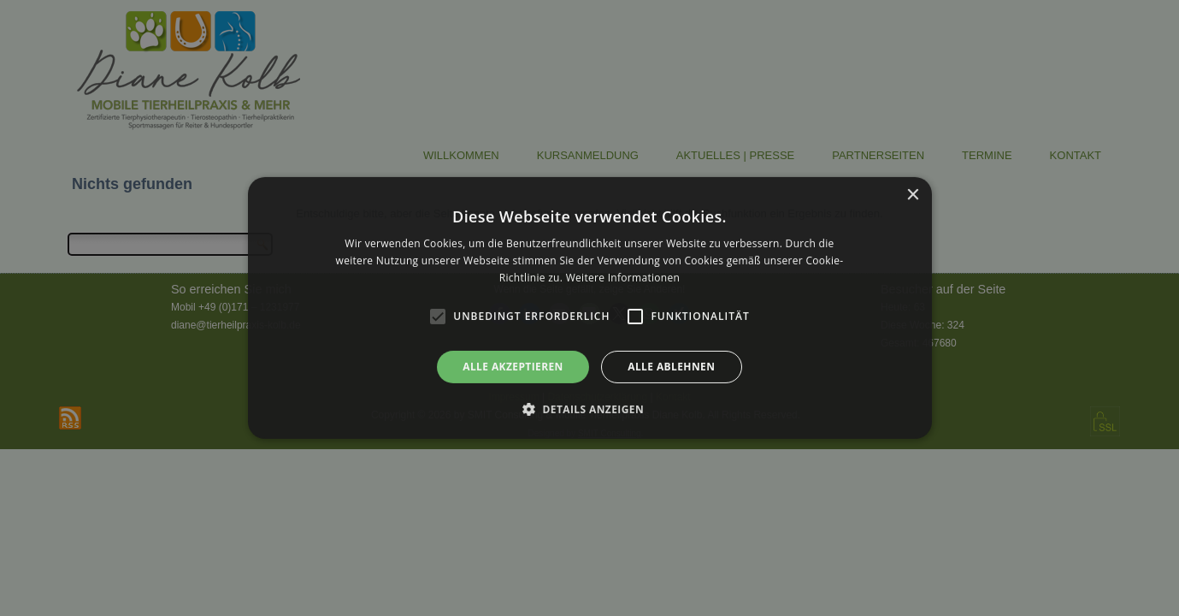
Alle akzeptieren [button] (513, 366)
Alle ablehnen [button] (671, 366)
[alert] (589, 308)
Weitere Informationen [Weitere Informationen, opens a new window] (623, 277)
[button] (589, 409)
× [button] (912, 195)
